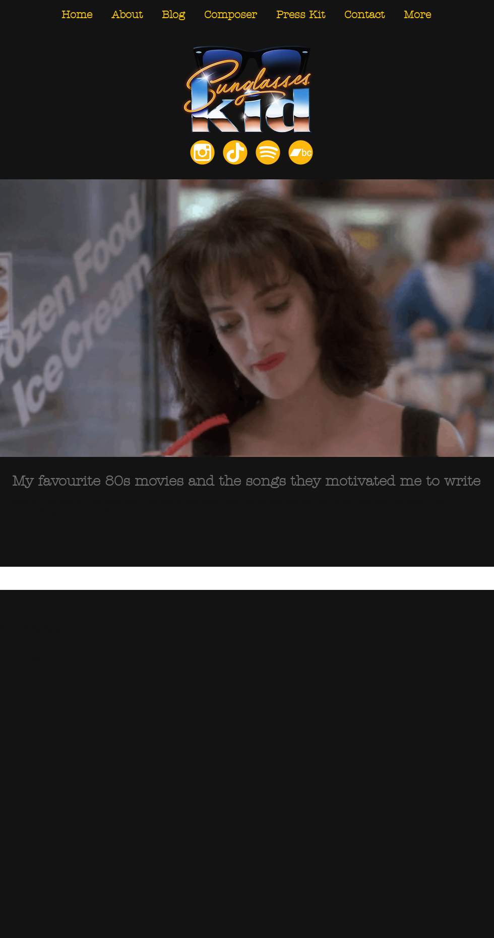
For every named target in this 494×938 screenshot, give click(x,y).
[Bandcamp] (300, 152)
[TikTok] (235, 152)
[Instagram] (202, 152)
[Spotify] (268, 152)
